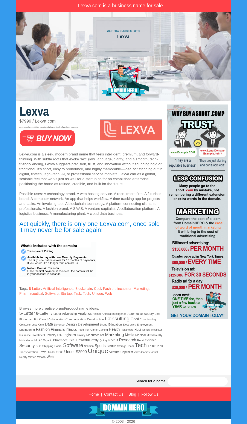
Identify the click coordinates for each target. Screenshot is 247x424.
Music (38, 340)
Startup (66, 293)
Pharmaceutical (31, 293)
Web (108, 293)
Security (27, 345)
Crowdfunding (148, 319)
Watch (32, 357)
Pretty (94, 340)
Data (49, 324)
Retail (140, 340)
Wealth (41, 357)
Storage (121, 346)
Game (94, 329)
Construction (95, 319)
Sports (100, 346)
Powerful (83, 340)
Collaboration (56, 319)
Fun (87, 329)
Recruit (113, 340)
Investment (38, 335)
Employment (144, 324)
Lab (59, 335)
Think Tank (155, 346)
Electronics (129, 324)
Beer (157, 313)
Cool (97, 288)
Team (130, 346)
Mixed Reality (154, 335)
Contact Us (113, 394)
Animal (97, 313)
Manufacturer (95, 335)
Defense (59, 324)
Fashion (109, 288)
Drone (103, 324)
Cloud (43, 319)
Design (71, 324)
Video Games (141, 352)
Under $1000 (55, 352)
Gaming (103, 329)
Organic (47, 340)
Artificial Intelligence (58, 288)
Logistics (69, 335)
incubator (124, 288)
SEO (38, 346)
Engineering (27, 329)
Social (58, 346)
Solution (89, 346)
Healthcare (127, 329)
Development (88, 324)
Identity (146, 329)
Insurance (25, 335)
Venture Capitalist (121, 352)
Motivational (26, 340)
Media (129, 335)
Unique (97, 293)
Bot (36, 319)
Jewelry (51, 335)
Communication (76, 319)
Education (115, 324)
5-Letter (35, 288)
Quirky (103, 340)
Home (94, 394)
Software (52, 293)
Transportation (28, 352)
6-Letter (43, 313)
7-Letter (56, 313)
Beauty (149, 313)
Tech (86, 293)
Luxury (81, 335)
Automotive (135, 313)
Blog (132, 394)
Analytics (85, 313)
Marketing (141, 288)
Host (137, 329)
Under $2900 (75, 352)
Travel (43, 352)
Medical (140, 335)
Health (114, 329)
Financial (58, 329)
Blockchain (83, 288)
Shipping (47, 346)
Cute (41, 324)
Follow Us (149, 394)
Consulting (117, 318)
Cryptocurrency (28, 324)
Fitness (71, 329)
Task (77, 293)
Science (150, 340)
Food (81, 329)
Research (127, 340)
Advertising (69, 313)
